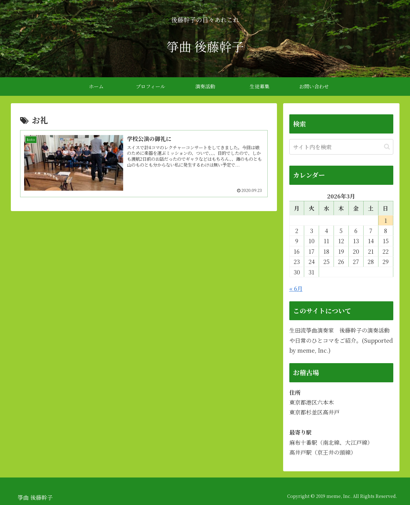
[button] (387, 146)
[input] (341, 147)
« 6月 (296, 288)
